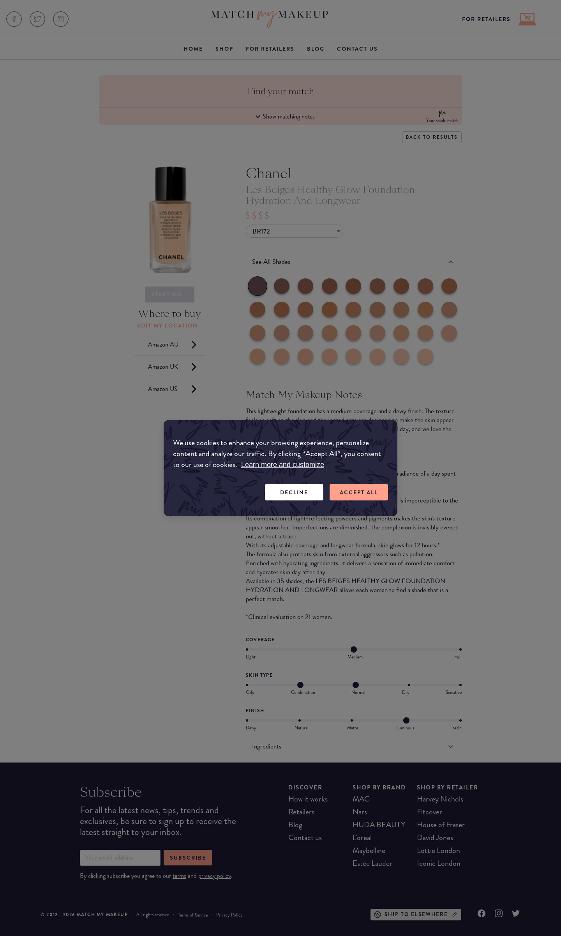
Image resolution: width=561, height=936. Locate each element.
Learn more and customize (282, 464)
